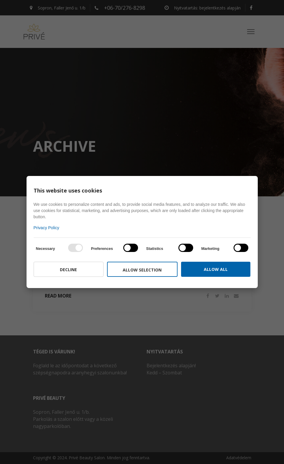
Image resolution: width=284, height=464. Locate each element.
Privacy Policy (46, 227)
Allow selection (142, 270)
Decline (68, 269)
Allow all (216, 269)
